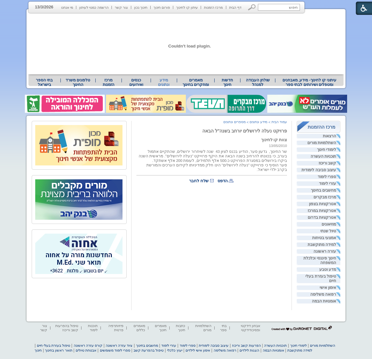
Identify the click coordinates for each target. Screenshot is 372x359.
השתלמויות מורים (321, 143)
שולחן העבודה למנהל (258, 82)
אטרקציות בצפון (322, 204)
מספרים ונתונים (234, 122)
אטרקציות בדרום (322, 217)
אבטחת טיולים (86, 350)
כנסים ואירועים (136, 82)
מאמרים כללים (139, 328)
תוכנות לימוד (93, 328)
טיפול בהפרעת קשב (148, 350)
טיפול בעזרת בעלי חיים (320, 278)
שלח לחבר (198, 180)
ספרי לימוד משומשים (115, 350)
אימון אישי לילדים (198, 350)
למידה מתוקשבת (322, 244)
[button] (252, 7)
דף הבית (235, 7)
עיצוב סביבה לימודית (319, 170)
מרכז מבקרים (325, 197)
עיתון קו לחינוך (187, 7)
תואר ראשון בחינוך (58, 350)
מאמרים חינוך (160, 328)
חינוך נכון (140, 7)
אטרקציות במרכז (322, 210)
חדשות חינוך (227, 82)
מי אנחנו (67, 7)
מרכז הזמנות (213, 7)
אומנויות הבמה (324, 301)
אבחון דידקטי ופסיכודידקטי (250, 328)
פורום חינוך (162, 7)
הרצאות (329, 136)
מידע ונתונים (163, 82)
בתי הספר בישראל (44, 82)
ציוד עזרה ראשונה (119, 345)
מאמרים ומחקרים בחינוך (196, 82)
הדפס (223, 180)
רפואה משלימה (323, 294)
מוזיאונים (329, 224)
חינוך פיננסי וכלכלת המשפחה (319, 260)
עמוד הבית (279, 122)
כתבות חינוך (180, 328)
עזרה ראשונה (325, 251)
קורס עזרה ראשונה (88, 345)
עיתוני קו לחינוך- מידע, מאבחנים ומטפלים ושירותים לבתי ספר (309, 82)
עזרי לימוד (327, 183)
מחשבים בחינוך (323, 190)
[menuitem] (309, 82)
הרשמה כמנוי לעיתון (94, 7)
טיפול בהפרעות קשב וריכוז (66, 328)
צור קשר (121, 7)
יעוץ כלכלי (174, 350)
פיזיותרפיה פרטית (115, 328)
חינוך (38, 350)
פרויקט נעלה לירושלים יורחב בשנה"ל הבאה (244, 130)
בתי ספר (223, 328)
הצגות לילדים (249, 350)
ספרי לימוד (327, 176)
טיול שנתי (328, 231)
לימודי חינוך (326, 149)
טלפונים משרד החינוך (78, 82)
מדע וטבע (327, 269)
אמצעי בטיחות (324, 238)
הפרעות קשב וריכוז (246, 345)
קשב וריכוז (327, 163)
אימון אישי (328, 287)
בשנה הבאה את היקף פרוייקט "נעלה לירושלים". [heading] (204, 156)
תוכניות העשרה (323, 156)
